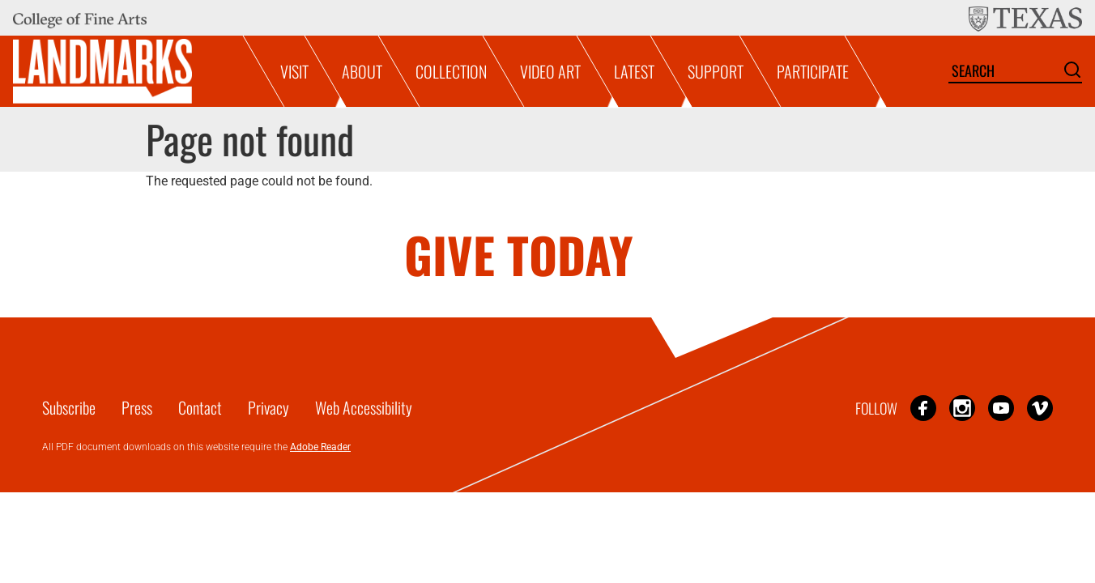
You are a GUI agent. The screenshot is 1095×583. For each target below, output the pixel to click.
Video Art (550, 71)
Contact (200, 407)
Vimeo (1040, 407)
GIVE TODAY (518, 254)
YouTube (1001, 407)
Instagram (962, 407)
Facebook (923, 407)
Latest (634, 71)
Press (136, 407)
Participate (813, 71)
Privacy (268, 407)
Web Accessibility (363, 407)
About (362, 71)
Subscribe (69, 407)
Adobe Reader (320, 447)
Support (715, 71)
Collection (451, 71)
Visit (294, 71)
